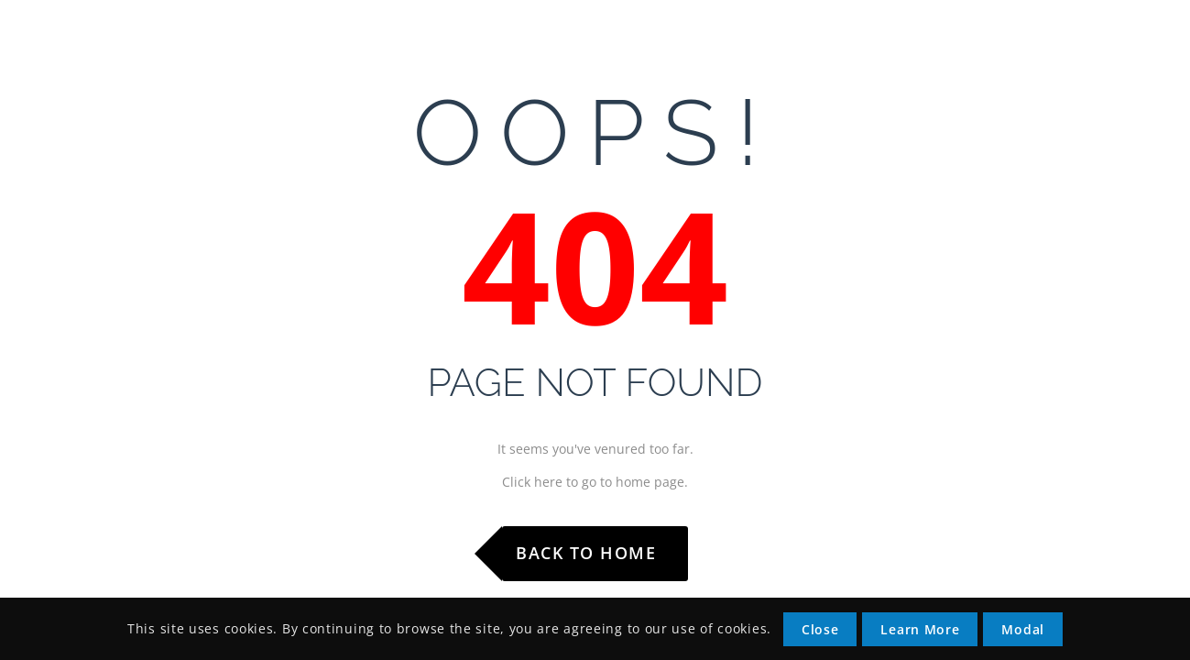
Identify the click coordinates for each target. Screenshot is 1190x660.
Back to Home (586, 553)
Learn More (919, 629)
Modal (1022, 629)
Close (820, 629)
